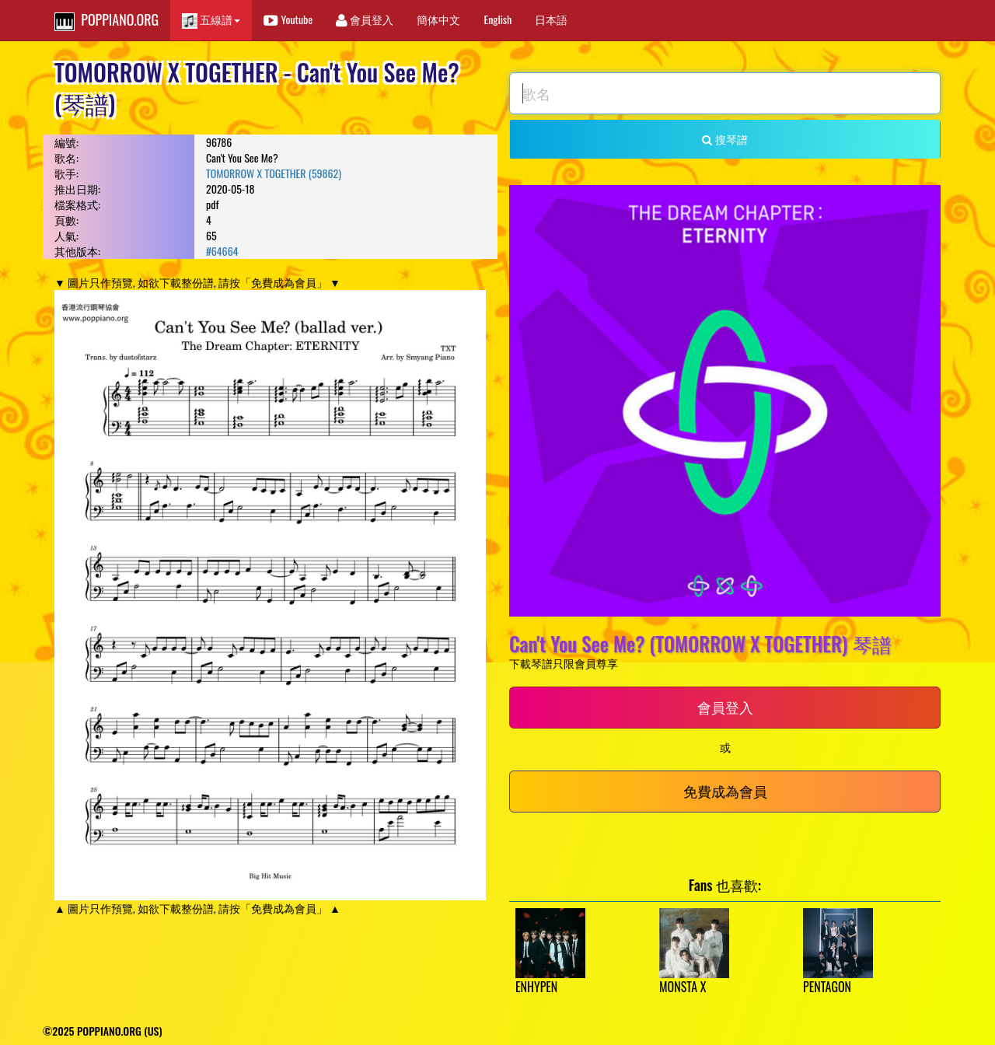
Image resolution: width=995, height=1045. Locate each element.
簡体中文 (438, 19)
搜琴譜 (724, 139)
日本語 (551, 19)
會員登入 (364, 19)
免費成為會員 (725, 791)
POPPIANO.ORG (106, 20)
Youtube (288, 19)
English (497, 19)
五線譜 (211, 20)
